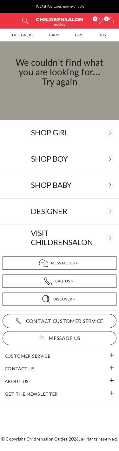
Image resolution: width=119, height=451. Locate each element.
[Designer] (59, 212)
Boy (103, 35)
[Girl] (59, 133)
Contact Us (20, 368)
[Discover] (59, 299)
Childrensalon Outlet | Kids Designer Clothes (59, 21)
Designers (23, 35)
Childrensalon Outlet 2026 (52, 439)
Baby (54, 35)
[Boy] (59, 159)
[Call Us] (59, 281)
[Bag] (110, 20)
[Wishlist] (99, 20)
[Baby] (59, 185)
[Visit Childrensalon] (59, 238)
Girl (79, 35)
